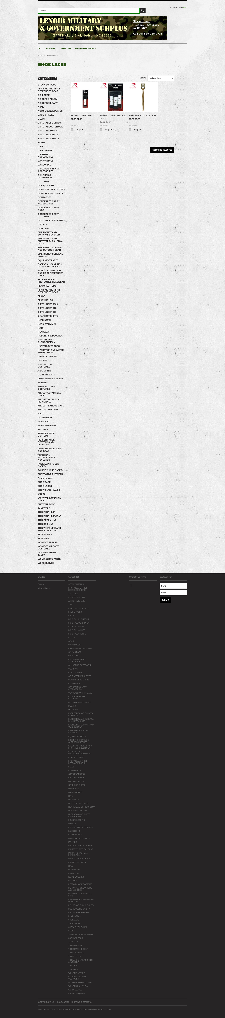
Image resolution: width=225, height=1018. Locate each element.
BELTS (41, 119)
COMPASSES (44, 197)
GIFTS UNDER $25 (47, 308)
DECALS (42, 224)
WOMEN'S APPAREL (48, 542)
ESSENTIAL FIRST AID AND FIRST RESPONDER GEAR (50, 273)
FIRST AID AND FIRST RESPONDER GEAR (49, 89)
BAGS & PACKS (46, 115)
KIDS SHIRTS (44, 371)
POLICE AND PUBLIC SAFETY (49, 465)
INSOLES (42, 360)
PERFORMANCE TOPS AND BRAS (49, 449)
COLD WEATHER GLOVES (51, 189)
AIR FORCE (44, 95)
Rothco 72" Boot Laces (82, 115)
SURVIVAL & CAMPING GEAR (49, 499)
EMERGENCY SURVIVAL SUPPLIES (50, 255)
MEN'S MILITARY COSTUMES (46, 387)
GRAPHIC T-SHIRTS (48, 316)
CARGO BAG (44, 165)
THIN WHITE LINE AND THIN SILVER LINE (49, 529)
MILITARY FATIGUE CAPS (51, 405)
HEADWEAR (44, 332)
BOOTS (42, 142)
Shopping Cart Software (89, 1009)
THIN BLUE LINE (46, 512)
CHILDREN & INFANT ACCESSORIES (48, 169)
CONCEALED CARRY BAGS (49, 208)
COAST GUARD (46, 185)
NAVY (41, 413)
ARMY (41, 107)
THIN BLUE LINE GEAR (50, 516)
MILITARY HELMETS (48, 409)
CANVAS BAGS (45, 161)
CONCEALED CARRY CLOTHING (49, 215)
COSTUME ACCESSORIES (51, 220)
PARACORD (44, 421)
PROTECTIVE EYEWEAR (50, 474)
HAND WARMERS (47, 324)
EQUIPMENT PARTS (48, 260)
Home (40, 55)
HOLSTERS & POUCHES (50, 336)
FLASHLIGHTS (45, 300)
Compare (79, 129)
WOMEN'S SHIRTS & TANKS (48, 553)
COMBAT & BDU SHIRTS (50, 193)
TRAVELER (43, 538)
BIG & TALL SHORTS (48, 138)
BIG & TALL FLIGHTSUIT (50, 123)
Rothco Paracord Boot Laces (142, 115)
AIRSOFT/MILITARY (48, 103)
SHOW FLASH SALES (49, 490)
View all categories (76, 994)
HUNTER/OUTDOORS (49, 346)
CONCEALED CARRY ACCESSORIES (49, 202)
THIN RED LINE (45, 524)
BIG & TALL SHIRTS (48, 134)
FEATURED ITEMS (47, 286)
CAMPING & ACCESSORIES (45, 155)
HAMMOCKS (44, 320)
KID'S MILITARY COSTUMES (46, 365)
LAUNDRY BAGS (46, 374)
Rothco (41, 584)
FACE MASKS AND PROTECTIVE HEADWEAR (51, 280)
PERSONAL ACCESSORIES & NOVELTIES (47, 457)
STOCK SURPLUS (47, 85)
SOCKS (42, 494)
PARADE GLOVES (47, 425)
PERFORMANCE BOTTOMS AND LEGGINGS (46, 442)
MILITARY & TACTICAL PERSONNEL (49, 400)
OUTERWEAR (45, 417)
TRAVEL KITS (45, 534)
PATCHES (43, 429)
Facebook (131, 585)
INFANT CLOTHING (47, 356)
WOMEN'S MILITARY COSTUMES (48, 547)
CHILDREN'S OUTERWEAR (45, 176)
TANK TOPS (44, 508)
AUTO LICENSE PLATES (50, 111)
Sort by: (143, 78)
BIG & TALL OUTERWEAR (51, 127)
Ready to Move (45, 478)
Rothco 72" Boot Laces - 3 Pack (112, 117)
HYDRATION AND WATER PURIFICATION (51, 351)
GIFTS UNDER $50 (47, 312)
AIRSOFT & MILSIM (47, 99)
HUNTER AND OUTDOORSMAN (46, 340)
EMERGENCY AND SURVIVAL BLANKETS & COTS (50, 241)
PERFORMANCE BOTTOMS (46, 434)
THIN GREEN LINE (47, 520)
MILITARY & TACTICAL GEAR (49, 394)
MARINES (43, 382)
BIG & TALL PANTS (47, 130)
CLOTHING (43, 181)
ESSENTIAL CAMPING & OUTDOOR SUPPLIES (50, 265)
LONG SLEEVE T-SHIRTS (50, 378)
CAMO (41, 146)
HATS (41, 328)
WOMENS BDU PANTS (49, 559)
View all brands (44, 588)
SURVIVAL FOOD (46, 504)
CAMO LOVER (45, 150)
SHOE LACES (45, 486)
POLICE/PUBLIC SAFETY (50, 470)
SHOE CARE (44, 482)
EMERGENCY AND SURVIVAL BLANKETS (49, 233)
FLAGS (41, 296)
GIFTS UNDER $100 (48, 304)
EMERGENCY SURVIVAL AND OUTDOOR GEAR (50, 248)
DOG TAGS (43, 228)
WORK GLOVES (46, 563)
